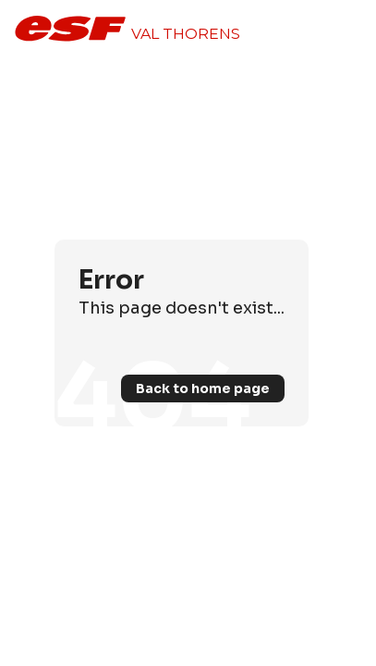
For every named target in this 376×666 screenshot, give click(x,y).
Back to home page (203, 388)
